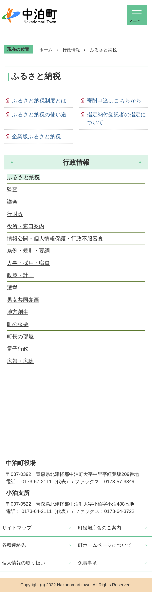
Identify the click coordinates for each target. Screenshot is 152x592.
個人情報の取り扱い (23, 562)
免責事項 (87, 562)
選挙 (12, 287)
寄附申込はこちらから (114, 101)
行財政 (15, 214)
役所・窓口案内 (25, 226)
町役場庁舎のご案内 (99, 527)
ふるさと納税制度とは (39, 101)
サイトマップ (17, 527)
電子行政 (17, 349)
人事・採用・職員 (28, 263)
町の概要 (17, 324)
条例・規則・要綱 (28, 251)
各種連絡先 (14, 545)
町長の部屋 (20, 336)
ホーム (46, 49)
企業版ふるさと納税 (36, 136)
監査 (12, 189)
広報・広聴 (20, 361)
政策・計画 (20, 275)
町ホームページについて (105, 545)
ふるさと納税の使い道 (39, 114)
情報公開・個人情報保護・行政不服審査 (55, 238)
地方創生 (17, 312)
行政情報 (71, 49)
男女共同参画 (23, 300)
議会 (12, 202)
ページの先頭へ (142, 392)
